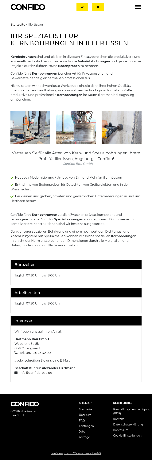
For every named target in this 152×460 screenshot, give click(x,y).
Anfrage (84, 437)
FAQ (82, 420)
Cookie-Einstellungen (127, 435)
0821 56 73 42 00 (38, 353)
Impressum (120, 430)
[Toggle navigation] (138, 7)
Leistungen (86, 426)
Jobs (82, 431)
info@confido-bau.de (36, 373)
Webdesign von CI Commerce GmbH (76, 453)
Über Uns (85, 415)
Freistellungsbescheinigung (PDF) (131, 411)
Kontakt (118, 419)
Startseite (17, 24)
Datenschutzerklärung (128, 424)
